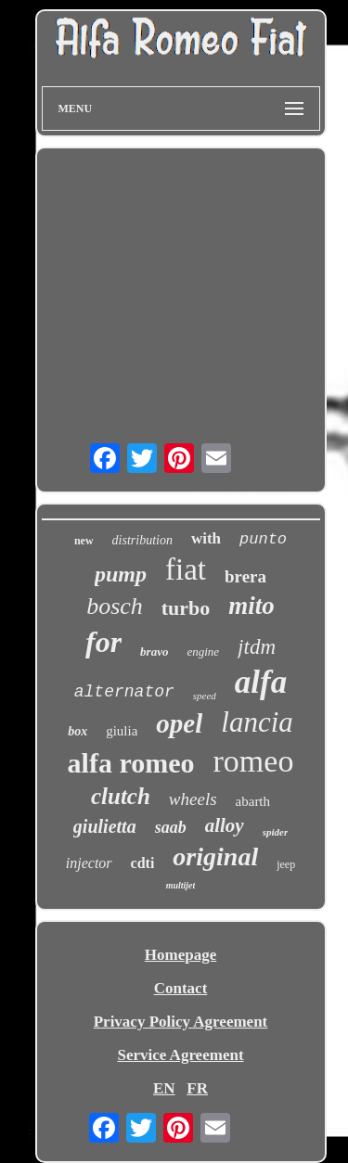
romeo (253, 761)
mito (251, 606)
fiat (185, 569)
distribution (142, 540)
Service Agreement (180, 1055)
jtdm (257, 646)
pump (121, 574)
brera (245, 576)
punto (263, 539)
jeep (286, 864)
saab (171, 827)
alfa (261, 682)
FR (197, 1088)
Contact (181, 988)
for (103, 641)
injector (89, 863)
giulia (121, 730)
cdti (143, 863)
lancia (257, 722)
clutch (120, 796)
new (84, 540)
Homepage (180, 955)
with (206, 538)
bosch (114, 606)
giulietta (104, 826)
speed (204, 695)
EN (164, 1088)
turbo (186, 608)
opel (179, 723)
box (77, 731)
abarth (253, 801)
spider (276, 831)
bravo (154, 651)
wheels (193, 799)
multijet (181, 885)
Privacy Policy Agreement (181, 1021)
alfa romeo (131, 763)
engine (203, 651)
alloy (224, 825)
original (215, 856)
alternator (124, 692)
